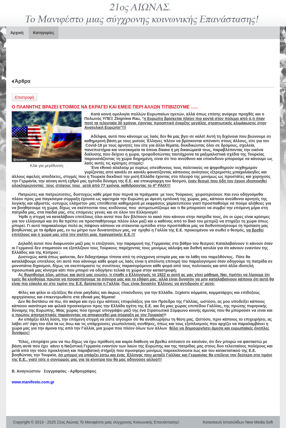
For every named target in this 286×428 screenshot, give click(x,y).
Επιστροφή (24, 97)
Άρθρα (22, 81)
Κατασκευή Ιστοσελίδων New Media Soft (238, 422)
